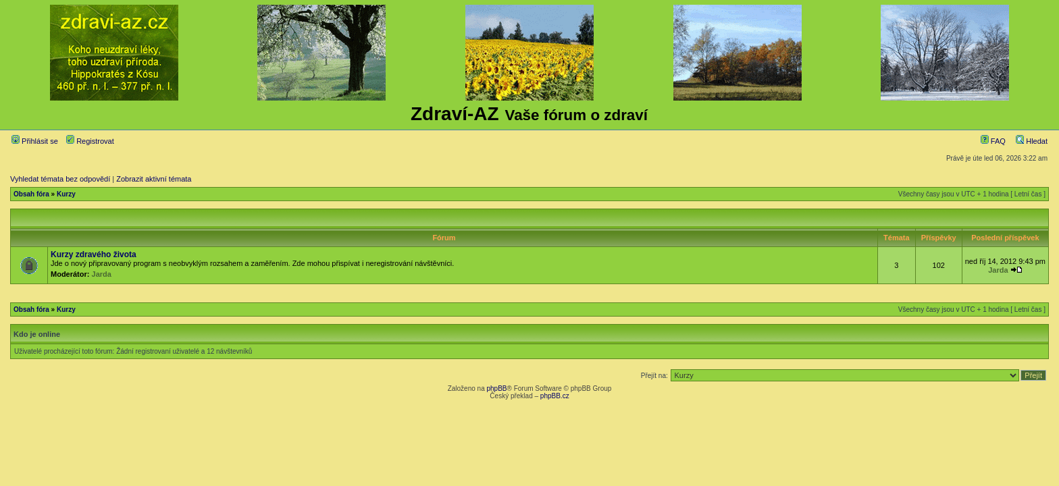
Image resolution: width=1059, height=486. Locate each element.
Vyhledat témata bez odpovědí (60, 179)
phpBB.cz (554, 396)
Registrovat (90, 141)
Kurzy (66, 194)
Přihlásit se (34, 141)
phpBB (496, 388)
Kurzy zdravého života (93, 254)
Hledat (1032, 141)
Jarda (101, 274)
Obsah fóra (31, 194)
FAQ (993, 141)
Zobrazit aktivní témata (153, 179)
